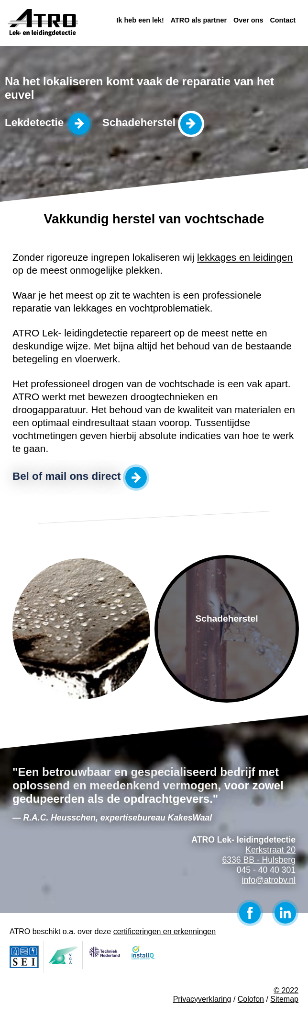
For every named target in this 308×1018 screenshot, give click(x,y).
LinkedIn (285, 913)
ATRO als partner (199, 20)
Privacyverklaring (202, 999)
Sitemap (284, 999)
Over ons (248, 20)
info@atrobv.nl (269, 880)
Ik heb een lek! (140, 20)
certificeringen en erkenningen (164, 931)
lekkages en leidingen (245, 257)
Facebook (250, 913)
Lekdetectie (34, 122)
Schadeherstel (139, 122)
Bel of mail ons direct (66, 476)
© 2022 (286, 990)
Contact (283, 20)
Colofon (251, 999)
